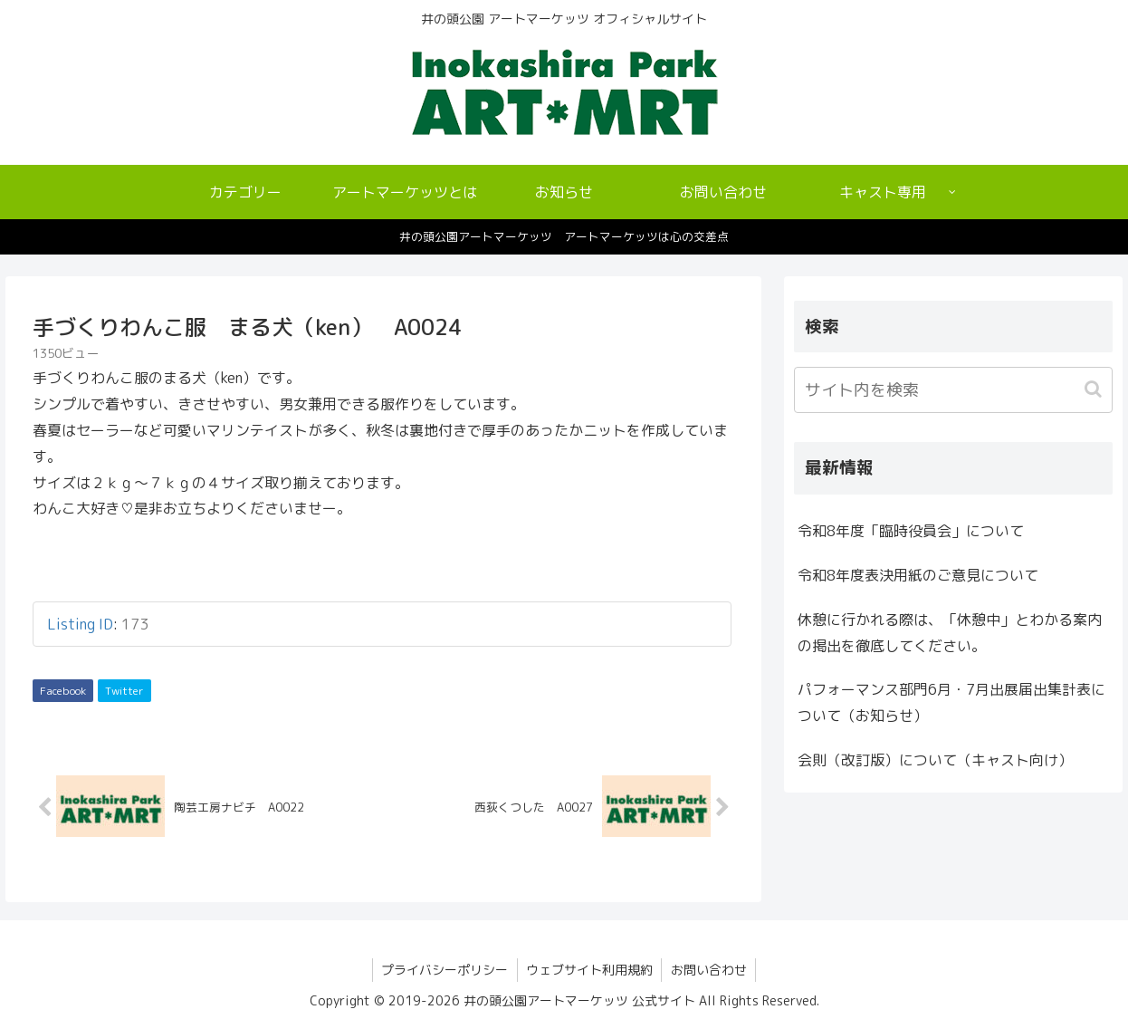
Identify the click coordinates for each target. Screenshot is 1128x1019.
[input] (953, 390)
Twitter (124, 690)
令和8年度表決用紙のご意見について (918, 575)
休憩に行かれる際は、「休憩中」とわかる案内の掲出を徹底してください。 (950, 633)
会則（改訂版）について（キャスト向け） (935, 760)
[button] (1095, 389)
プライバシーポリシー (443, 970)
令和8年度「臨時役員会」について (911, 531)
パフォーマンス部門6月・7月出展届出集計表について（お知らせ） (951, 702)
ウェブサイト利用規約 (589, 970)
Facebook (63, 690)
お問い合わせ (710, 970)
